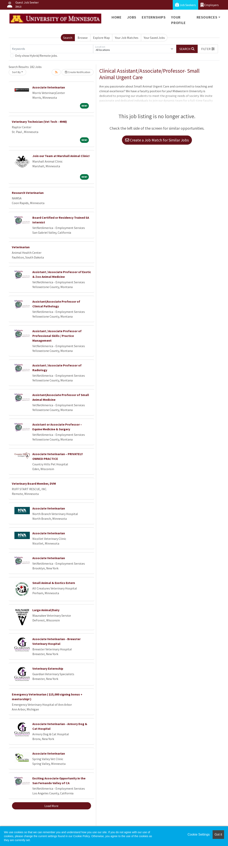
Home (117, 17)
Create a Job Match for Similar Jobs (157, 140)
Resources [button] (207, 17)
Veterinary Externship (47, 668)
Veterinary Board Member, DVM (34, 483)
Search (67, 38)
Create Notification (77, 72)
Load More (51, 806)
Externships (154, 17)
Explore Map (101, 38)
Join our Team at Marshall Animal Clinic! (61, 156)
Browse (83, 38)
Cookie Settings (199, 834)
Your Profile (178, 20)
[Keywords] (51, 49)
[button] (208, 49)
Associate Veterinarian (48, 87)
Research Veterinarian (28, 193)
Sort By (16, 72)
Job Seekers (185, 4)
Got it (218, 834)
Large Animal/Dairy (45, 610)
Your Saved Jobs (154, 38)
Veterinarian (21, 247)
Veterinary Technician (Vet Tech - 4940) (39, 122)
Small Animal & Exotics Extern (53, 583)
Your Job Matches (126, 38)
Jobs (131, 17)
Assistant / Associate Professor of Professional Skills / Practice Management (57, 335)
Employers (210, 4)
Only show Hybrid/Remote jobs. (36, 56)
